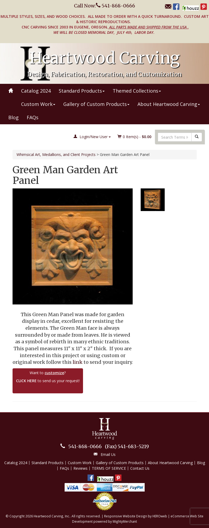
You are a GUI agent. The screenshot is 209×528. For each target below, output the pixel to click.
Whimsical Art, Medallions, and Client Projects (56, 154)
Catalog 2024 (36, 91)
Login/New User (92, 136)
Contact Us (139, 468)
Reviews (80, 468)
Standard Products (82, 91)
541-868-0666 (85, 446)
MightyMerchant (125, 521)
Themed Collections (137, 91)
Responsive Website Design (125, 516)
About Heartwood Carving (168, 104)
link (78, 362)
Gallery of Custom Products (96, 104)
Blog (13, 117)
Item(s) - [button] (134, 136)
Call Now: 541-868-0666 (104, 6)
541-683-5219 (127, 446)
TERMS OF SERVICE (109, 468)
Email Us (108, 454)
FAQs (32, 117)
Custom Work (38, 104)
